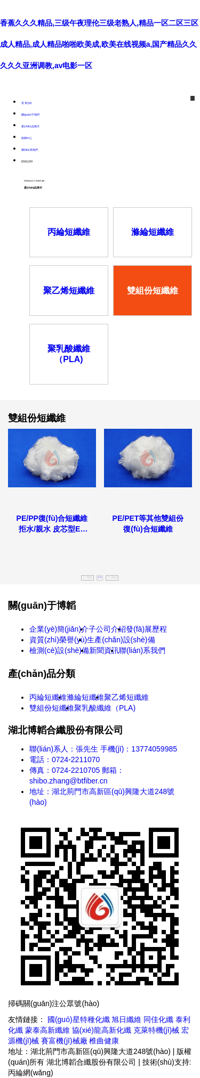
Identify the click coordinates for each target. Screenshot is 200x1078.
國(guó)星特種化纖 (78, 1019)
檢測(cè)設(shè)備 (59, 650)
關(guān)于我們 (30, 114)
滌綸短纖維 (85, 697)
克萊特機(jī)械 (156, 1030)
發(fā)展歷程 (146, 629)
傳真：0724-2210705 (64, 770)
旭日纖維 (126, 1019)
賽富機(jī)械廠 (64, 1040)
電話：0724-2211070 (64, 759)
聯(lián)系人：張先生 (63, 749)
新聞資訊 (104, 650)
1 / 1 (99, 577)
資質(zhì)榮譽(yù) (58, 639)
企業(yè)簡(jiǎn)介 (59, 629)
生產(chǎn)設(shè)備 (121, 639)
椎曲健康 (104, 1040)
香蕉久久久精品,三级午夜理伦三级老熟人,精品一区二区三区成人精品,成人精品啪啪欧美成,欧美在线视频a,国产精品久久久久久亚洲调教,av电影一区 (99, 44)
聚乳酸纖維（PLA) (104, 708)
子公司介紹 (107, 629)
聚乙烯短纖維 (126, 697)
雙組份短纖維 (51, 708)
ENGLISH (27, 161)
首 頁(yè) (26, 103)
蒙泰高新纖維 (47, 1030)
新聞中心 (26, 138)
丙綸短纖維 (48, 697)
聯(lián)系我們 (29, 150)
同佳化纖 (158, 1019)
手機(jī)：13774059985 (138, 749)
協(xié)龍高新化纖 (101, 1030)
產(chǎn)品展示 (30, 126)
